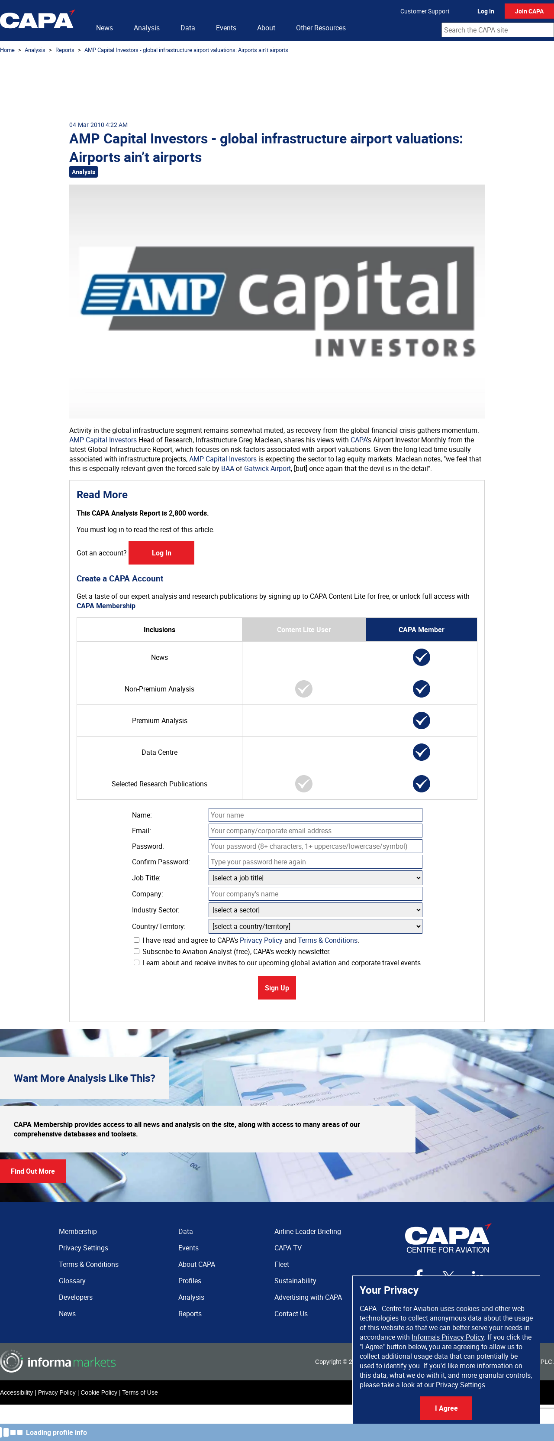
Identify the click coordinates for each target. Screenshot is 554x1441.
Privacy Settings (460, 1384)
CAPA (359, 440)
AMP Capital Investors (103, 440)
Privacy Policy (261, 940)
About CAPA (196, 1264)
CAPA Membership (106, 605)
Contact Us (291, 1313)
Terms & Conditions (328, 940)
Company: (147, 894)
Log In (485, 11)
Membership (78, 1231)
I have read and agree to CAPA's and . (246, 940)
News (104, 27)
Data (187, 27)
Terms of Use (140, 1392)
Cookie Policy (99, 1392)
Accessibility (16, 1392)
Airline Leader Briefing (307, 1231)
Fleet (281, 1264)
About (266, 27)
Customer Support (425, 11)
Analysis (147, 27)
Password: (148, 846)
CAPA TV (288, 1248)
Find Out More (33, 1171)
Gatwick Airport (267, 468)
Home (7, 50)
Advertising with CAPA (308, 1297)
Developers (76, 1297)
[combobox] (497, 30)
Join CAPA (529, 11)
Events (226, 27)
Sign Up (277, 988)
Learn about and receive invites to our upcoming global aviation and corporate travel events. (278, 962)
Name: (142, 815)
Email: (141, 830)
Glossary (72, 1280)
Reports (64, 50)
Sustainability (295, 1280)
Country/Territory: (159, 926)
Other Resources (321, 27)
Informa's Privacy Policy (448, 1337)
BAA (227, 468)
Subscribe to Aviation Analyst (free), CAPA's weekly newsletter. (232, 951)
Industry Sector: (156, 910)
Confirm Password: (161, 862)
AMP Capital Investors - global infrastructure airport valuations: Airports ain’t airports (186, 50)
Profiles (189, 1280)
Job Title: (146, 878)
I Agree (446, 1408)
